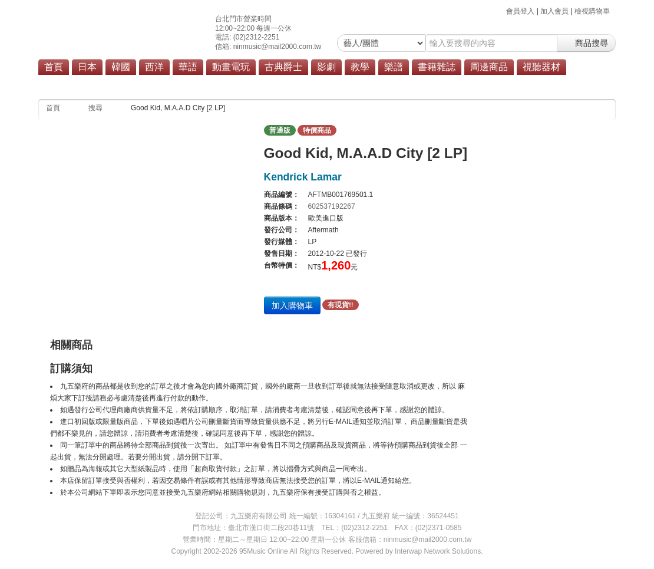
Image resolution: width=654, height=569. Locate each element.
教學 (360, 67)
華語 (188, 67)
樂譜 (393, 67)
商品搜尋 (586, 43)
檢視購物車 (592, 11)
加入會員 (554, 11)
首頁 (53, 67)
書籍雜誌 (436, 67)
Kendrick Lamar (303, 177)
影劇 (326, 67)
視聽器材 (541, 67)
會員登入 (520, 11)
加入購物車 (292, 305)
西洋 (154, 67)
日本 (87, 67)
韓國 (120, 67)
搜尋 (95, 108)
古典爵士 (283, 67)
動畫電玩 (231, 67)
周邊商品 (489, 67)
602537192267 (331, 206)
